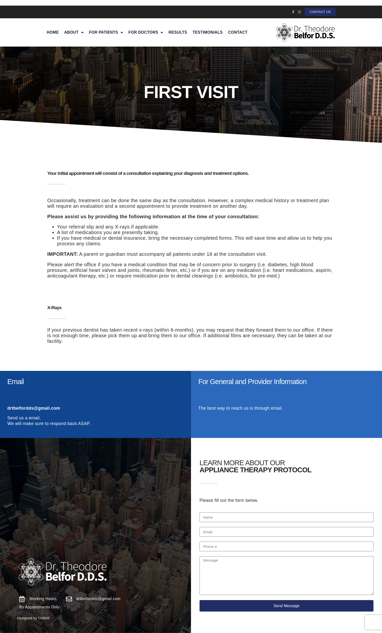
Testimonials (207, 32)
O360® (44, 618)
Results (178, 32)
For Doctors (145, 32)
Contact (238, 32)
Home (53, 32)
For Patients (106, 32)
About (74, 32)
